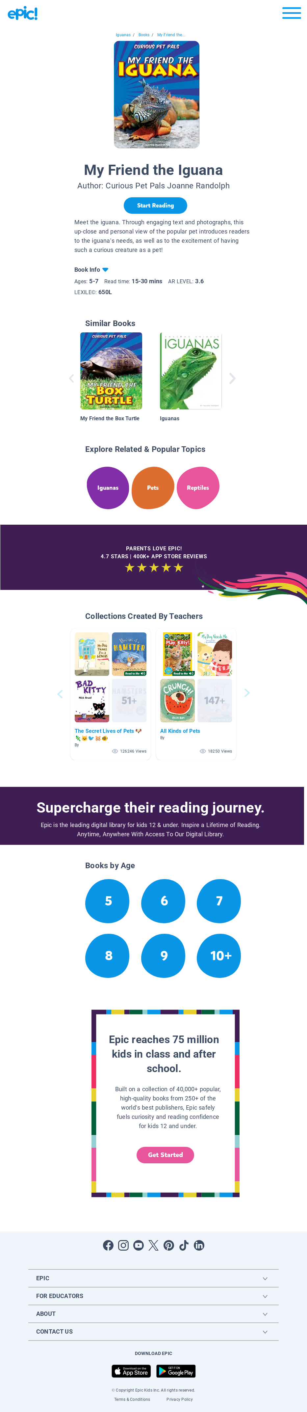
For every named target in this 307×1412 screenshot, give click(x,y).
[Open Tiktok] (184, 1245)
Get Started (165, 1154)
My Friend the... (171, 35)
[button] (110, 694)
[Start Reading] (155, 205)
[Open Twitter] (153, 1245)
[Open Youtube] (138, 1245)
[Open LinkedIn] (199, 1245)
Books (144, 35)
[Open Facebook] (108, 1245)
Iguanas (123, 35)
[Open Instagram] (123, 1245)
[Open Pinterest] (169, 1245)
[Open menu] (291, 14)
